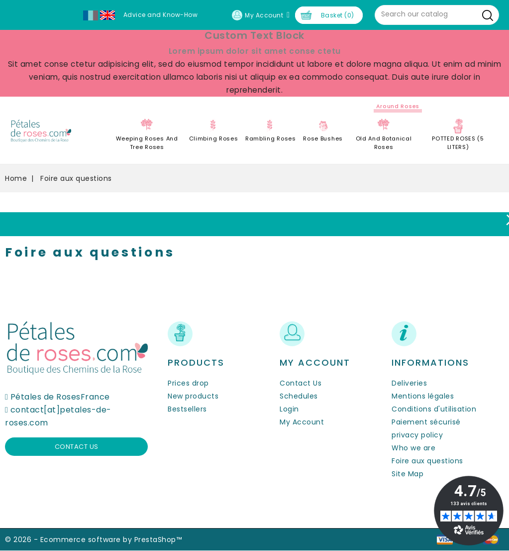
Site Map (407, 474)
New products (193, 396)
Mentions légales (423, 396)
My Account (302, 422)
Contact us (77, 446)
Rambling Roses (270, 138)
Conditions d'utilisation (434, 409)
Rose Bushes (323, 138)
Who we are (413, 448)
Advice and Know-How (160, 14)
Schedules (299, 396)
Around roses (397, 106)
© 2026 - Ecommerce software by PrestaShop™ (93, 540)
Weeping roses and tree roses (147, 143)
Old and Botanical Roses (384, 143)
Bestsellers (187, 409)
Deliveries (409, 383)
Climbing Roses (213, 138)
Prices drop (188, 383)
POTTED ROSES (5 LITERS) (458, 143)
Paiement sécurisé (426, 422)
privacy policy (417, 435)
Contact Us (300, 383)
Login (289, 409)
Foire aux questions (427, 461)
